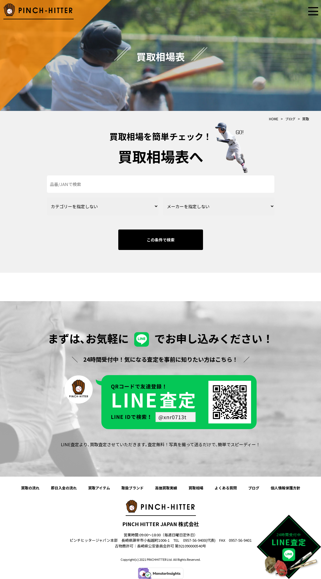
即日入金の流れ (64, 488)
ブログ (253, 488)
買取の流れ (30, 488)
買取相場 (196, 488)
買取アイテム (99, 488)
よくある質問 (226, 488)
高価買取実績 (166, 488)
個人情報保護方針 (285, 488)
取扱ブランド (132, 488)
